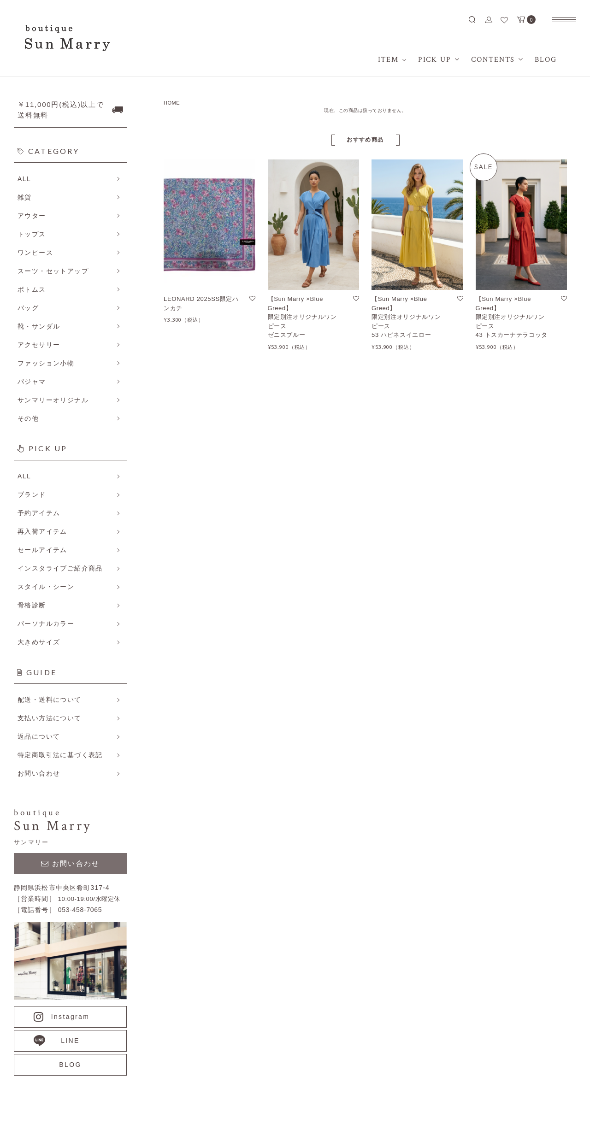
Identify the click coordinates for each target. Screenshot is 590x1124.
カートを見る (496, 727)
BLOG (486, 675)
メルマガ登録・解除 (397, 675)
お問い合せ (493, 745)
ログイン (489, 710)
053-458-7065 (124, 1034)
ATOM (398, 692)
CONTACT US (231, 1034)
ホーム (486, 640)
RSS (374, 692)
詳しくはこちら (127, 659)
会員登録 (489, 692)
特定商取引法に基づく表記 (407, 640)
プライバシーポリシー (401, 657)
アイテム (489, 657)
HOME (172, 103)
